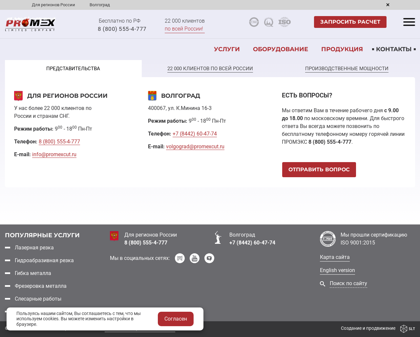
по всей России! (184, 29)
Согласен (175, 319)
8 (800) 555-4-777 (122, 29)
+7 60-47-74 (195, 134)
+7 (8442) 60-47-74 (252, 243)
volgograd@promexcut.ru (195, 146)
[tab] (73, 69)
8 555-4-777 (59, 141)
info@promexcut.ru (54, 154)
